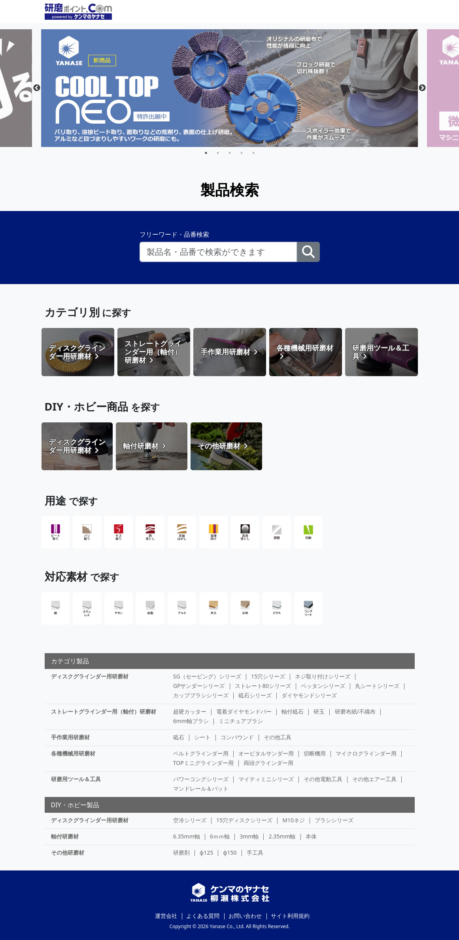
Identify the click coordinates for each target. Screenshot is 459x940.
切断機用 (315, 753)
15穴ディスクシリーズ (244, 820)
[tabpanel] (229, 88)
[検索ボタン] (308, 252)
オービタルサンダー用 (266, 753)
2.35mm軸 (282, 836)
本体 (311, 836)
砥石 (178, 737)
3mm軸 (249, 836)
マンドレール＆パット (201, 788)
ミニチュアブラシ (241, 721)
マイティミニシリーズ (266, 779)
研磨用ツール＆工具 (76, 779)
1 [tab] (206, 153)
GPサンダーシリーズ (199, 685)
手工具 (255, 852)
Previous (37, 88)
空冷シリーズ (189, 820)
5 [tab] (253, 153)
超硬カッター (189, 711)
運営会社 (166, 915)
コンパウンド (237, 737)
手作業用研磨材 (70, 737)
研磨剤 (181, 852)
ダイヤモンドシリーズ (309, 695)
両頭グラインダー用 (268, 763)
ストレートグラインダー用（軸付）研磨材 (103, 711)
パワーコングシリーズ (201, 779)
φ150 (229, 852)
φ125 (206, 852)
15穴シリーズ (268, 676)
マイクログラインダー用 (366, 753)
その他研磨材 (67, 852)
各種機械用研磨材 (73, 753)
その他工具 (277, 737)
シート (202, 737)
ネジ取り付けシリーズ (322, 676)
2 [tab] (218, 153)
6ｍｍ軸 (220, 836)
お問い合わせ (245, 915)
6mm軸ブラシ (191, 721)
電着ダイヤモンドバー (244, 711)
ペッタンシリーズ (323, 685)
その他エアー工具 (374, 779)
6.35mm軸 (186, 836)
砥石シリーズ (255, 695)
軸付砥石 (292, 711)
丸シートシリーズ (377, 685)
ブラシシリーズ (334, 820)
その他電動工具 (323, 779)
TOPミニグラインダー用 (203, 763)
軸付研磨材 (65, 836)
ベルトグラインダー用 (201, 753)
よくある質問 (202, 915)
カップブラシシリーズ (201, 695)
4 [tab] (242, 153)
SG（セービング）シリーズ (207, 676)
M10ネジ (293, 820)
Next (422, 88)
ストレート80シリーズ (263, 685)
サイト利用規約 (290, 915)
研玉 (319, 711)
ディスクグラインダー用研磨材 (89, 676)
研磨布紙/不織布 (355, 711)
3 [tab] (230, 153)
